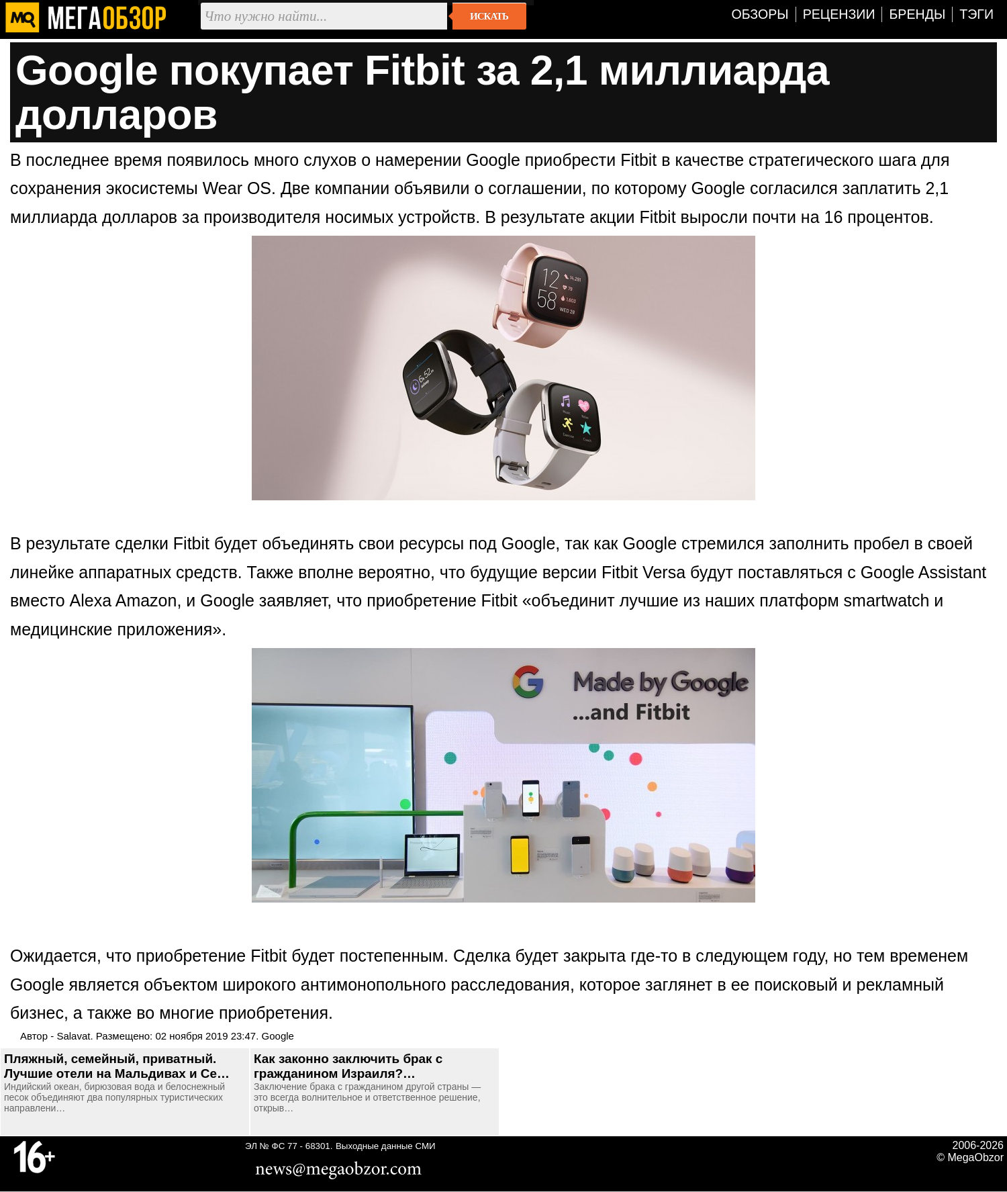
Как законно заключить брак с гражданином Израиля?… (348, 1066)
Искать (489, 16)
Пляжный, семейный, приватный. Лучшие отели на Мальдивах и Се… (117, 1066)
